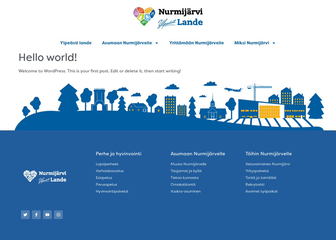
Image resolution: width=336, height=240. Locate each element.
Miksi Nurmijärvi (255, 43)
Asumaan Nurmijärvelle (130, 43)
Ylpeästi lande (76, 43)
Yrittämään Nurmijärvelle (196, 43)
